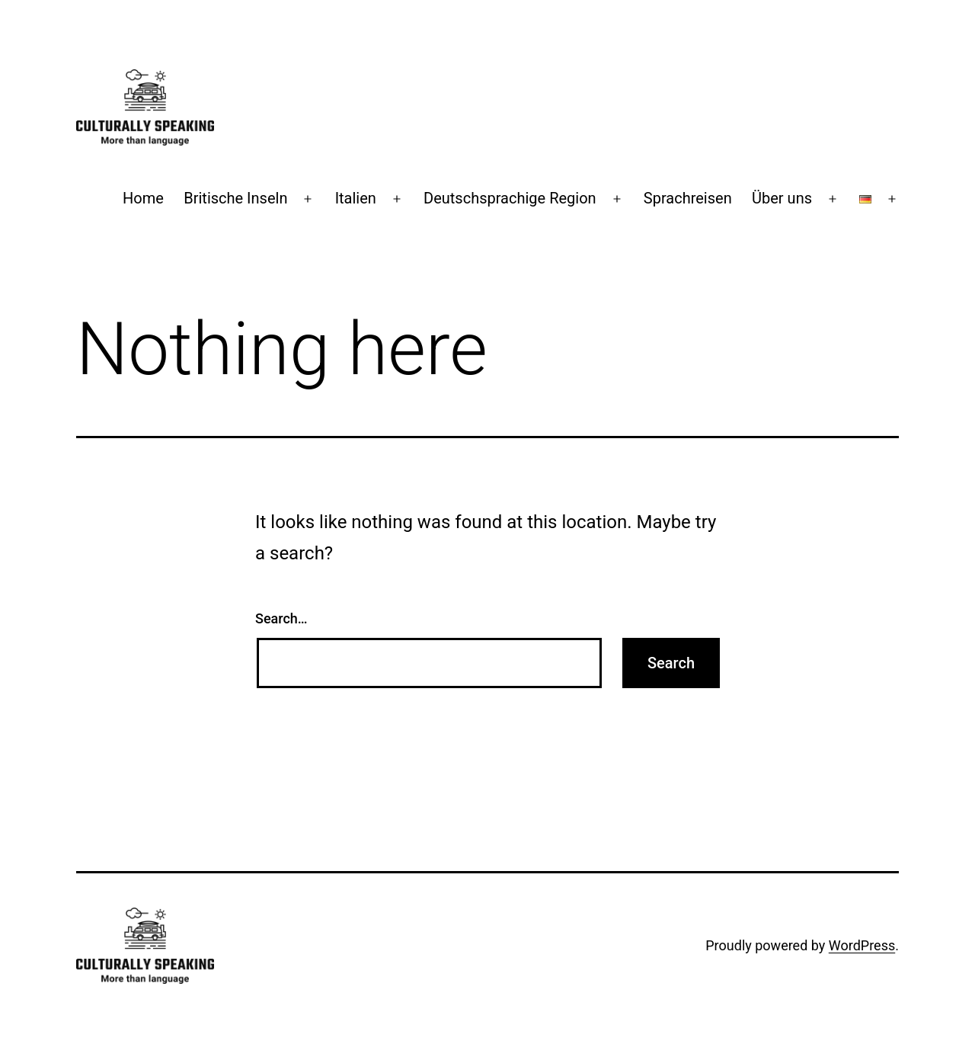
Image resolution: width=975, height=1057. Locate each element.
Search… (281, 618)
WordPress (862, 945)
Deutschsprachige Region (510, 198)
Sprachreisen (688, 198)
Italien (355, 198)
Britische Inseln (235, 198)
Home (143, 198)
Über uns (782, 198)
